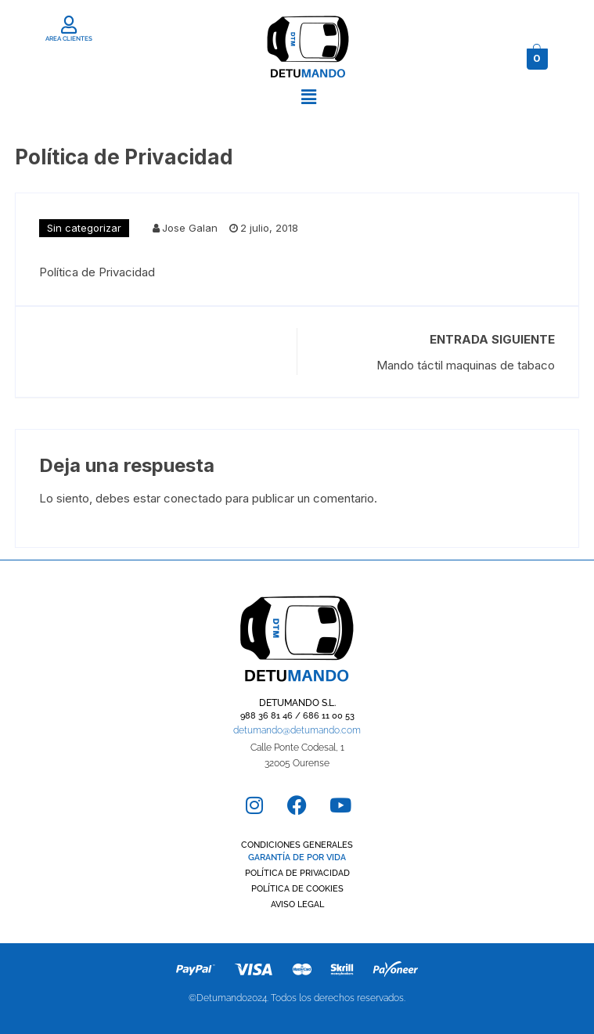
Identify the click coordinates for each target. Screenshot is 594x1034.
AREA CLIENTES (68, 38)
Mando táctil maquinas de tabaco (465, 365)
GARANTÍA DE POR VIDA (297, 857)
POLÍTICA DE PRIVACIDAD (297, 873)
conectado (193, 498)
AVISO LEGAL (297, 904)
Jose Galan (190, 228)
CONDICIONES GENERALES (297, 845)
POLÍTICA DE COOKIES (297, 889)
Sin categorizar (84, 228)
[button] (308, 96)
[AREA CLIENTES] (68, 25)
